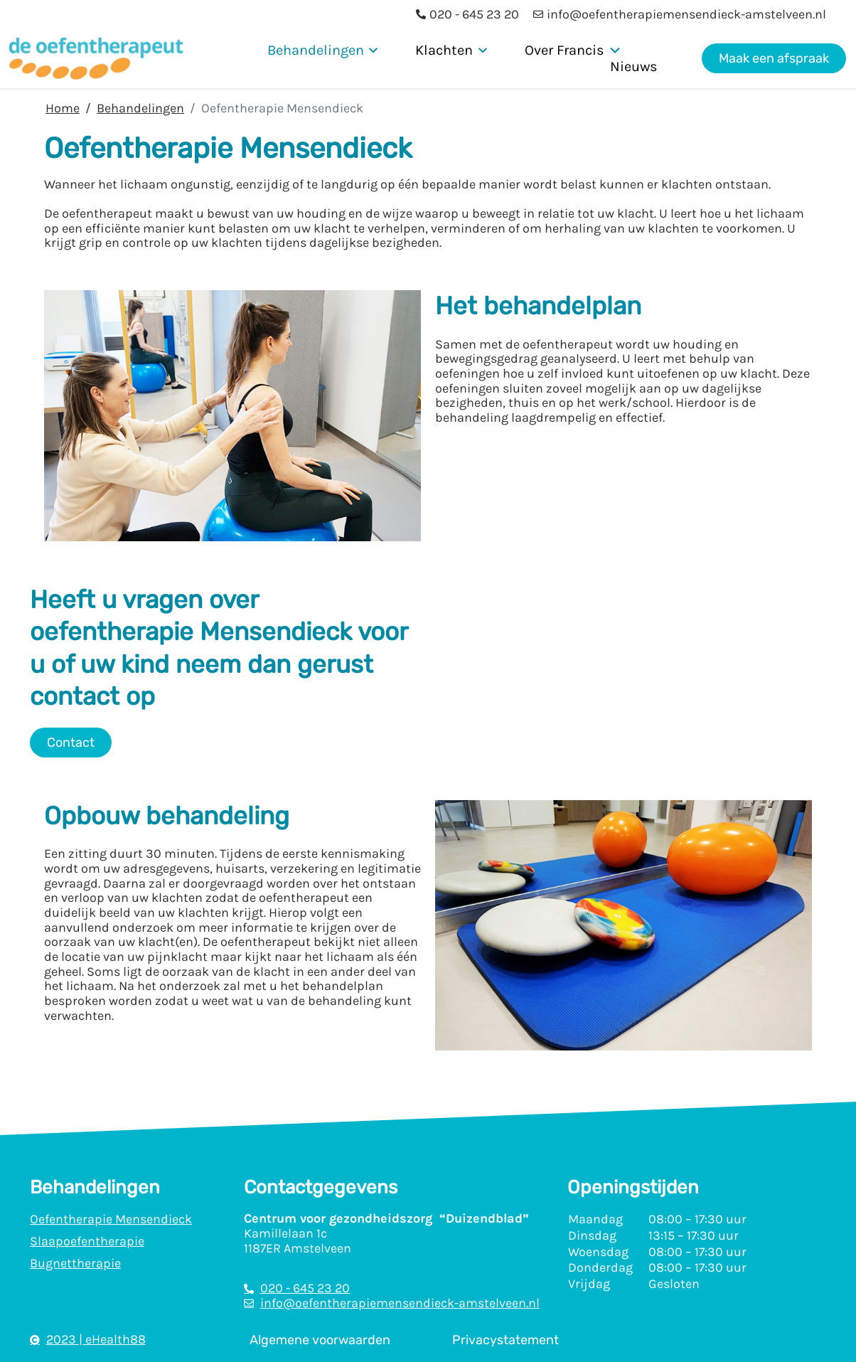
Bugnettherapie (75, 1263)
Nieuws (634, 66)
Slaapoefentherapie (87, 1241)
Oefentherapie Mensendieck (111, 1219)
